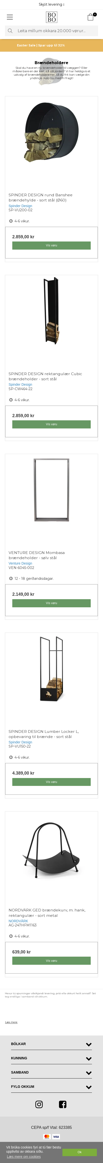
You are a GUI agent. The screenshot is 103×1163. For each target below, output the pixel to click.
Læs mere (11, 1022)
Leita (10, 31)
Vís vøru (51, 245)
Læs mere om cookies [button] (24, 1157)
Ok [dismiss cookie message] (80, 1152)
